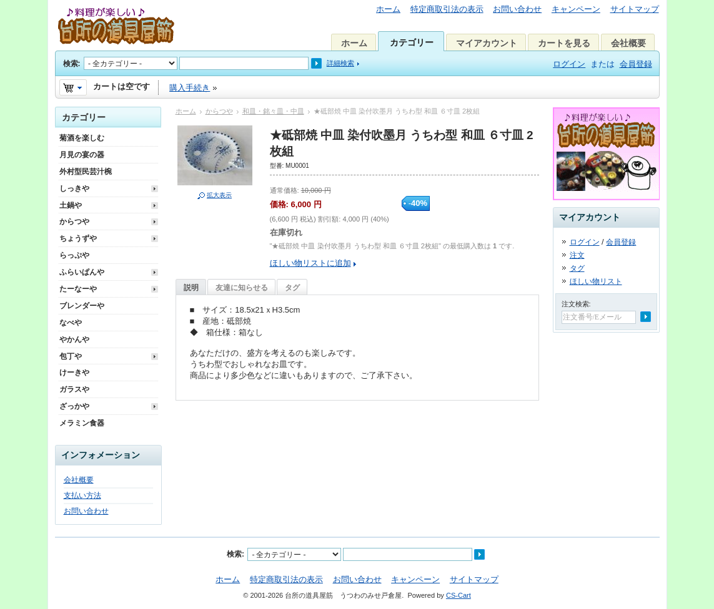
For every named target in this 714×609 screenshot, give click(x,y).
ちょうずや (78, 238)
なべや (70, 322)
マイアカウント (486, 43)
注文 (577, 255)
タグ (292, 287)
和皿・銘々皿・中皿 (273, 111)
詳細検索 (340, 63)
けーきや (74, 372)
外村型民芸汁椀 (85, 171)
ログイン (569, 64)
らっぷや (74, 255)
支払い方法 (82, 495)
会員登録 (636, 64)
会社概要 (628, 43)
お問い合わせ (517, 9)
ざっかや (74, 406)
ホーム (388, 9)
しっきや (74, 188)
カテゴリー (412, 42)
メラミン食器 (81, 423)
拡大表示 (219, 195)
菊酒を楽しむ (81, 138)
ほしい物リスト (596, 281)
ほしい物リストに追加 (310, 263)
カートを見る (564, 43)
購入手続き (189, 87)
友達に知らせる (242, 287)
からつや (219, 111)
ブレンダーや (81, 305)
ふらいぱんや (81, 272)
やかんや (74, 339)
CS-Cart (458, 595)
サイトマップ (634, 9)
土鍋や (70, 205)
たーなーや (78, 289)
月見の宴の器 (81, 154)
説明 (191, 287)
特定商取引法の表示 (446, 9)
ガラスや (74, 389)
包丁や (70, 356)
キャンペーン (576, 9)
